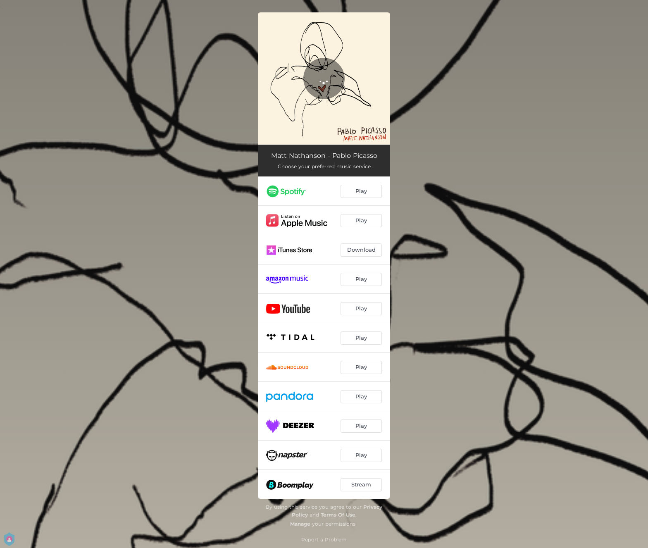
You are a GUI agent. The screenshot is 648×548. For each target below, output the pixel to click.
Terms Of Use (338, 515)
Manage (300, 524)
